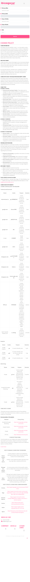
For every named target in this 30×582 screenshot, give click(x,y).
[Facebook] (27, 538)
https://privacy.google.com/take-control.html (21, 423)
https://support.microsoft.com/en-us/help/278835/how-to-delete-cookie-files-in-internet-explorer (17, 498)
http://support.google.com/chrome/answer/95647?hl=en (17, 488)
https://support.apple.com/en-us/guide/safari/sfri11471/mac (17, 507)
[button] (24, 3)
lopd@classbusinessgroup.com (7, 182)
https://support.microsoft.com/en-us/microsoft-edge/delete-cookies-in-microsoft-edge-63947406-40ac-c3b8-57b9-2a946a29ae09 (17, 493)
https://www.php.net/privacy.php (21, 434)
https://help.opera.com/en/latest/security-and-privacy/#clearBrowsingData (17, 511)
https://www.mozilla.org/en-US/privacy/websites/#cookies (17, 503)
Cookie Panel (3, 446)
